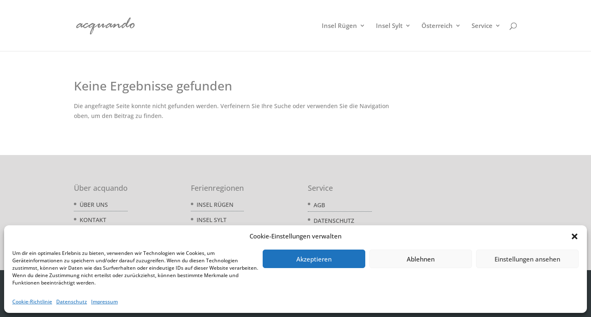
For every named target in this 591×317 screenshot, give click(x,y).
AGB (319, 205)
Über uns (94, 204)
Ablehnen (421, 259)
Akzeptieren (314, 259)
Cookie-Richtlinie (32, 301)
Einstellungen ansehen (527, 259)
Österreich (437, 26)
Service (482, 26)
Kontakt (93, 220)
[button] (574, 236)
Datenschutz (71, 301)
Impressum (104, 301)
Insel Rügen (339, 26)
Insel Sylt (389, 26)
